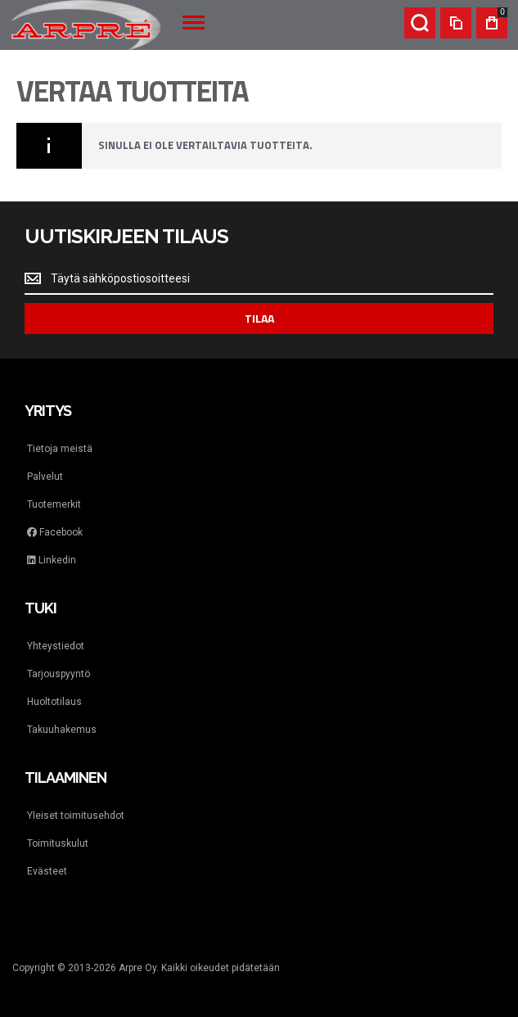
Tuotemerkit (54, 504)
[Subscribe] (259, 318)
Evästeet (47, 871)
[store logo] (85, 25)
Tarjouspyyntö (58, 674)
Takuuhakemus (62, 729)
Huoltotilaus (54, 701)
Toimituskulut (57, 843)
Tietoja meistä (59, 448)
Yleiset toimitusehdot (75, 815)
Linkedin (51, 560)
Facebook (55, 532)
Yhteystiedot (55, 646)
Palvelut (45, 476)
